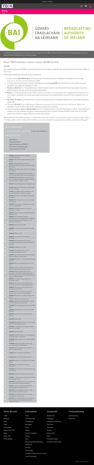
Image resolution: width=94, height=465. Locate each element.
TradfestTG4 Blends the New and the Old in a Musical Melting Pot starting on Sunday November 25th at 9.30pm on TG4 (22, 178)
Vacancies (50, 427)
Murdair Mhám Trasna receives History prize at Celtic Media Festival (22, 323)
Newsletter (28, 424)
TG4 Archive (7, 427)
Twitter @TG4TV (14, 142)
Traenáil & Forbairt (52, 439)
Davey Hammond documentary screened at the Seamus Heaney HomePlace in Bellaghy (21, 242)
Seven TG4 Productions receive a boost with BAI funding (20, 348)
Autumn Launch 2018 (17, 225)
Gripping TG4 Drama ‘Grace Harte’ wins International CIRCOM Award (21, 344)
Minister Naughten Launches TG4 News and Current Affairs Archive (20, 390)
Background (50, 416)
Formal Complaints (31, 456)
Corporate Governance (54, 421)
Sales (48, 436)
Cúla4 (5, 416)
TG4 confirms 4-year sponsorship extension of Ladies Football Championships (21, 284)
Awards (27, 430)
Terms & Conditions (31, 433)
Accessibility (29, 450)
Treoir (27, 416)
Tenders (49, 430)
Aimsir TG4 (7, 436)
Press (27, 427)
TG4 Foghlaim (8, 439)
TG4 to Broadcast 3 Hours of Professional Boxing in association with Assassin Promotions (22, 165)
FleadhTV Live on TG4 (17, 247)
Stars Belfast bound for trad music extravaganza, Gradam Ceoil (20, 395)
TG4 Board (50, 419)
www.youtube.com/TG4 (17, 149)
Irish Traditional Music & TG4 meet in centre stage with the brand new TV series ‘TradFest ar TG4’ (21, 399)
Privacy (27, 436)
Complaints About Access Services (36, 453)
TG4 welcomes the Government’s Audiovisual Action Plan (20, 288)
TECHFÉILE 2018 (16, 331)
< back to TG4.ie (47, 2)
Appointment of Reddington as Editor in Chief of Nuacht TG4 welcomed (21, 302)
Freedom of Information (54, 442)
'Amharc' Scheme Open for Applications (22, 184)
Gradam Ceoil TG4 (9, 430)
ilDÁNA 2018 (15, 319)
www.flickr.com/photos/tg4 (18, 147)
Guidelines (72, 419)
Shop (26, 439)
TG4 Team (50, 424)
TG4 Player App (30, 419)
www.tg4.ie (13, 140)
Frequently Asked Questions (34, 442)
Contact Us (28, 445)
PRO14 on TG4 (15, 233)
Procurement (51, 433)
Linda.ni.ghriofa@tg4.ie (39, 131)
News (5, 433)
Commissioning (73, 416)
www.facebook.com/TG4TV (18, 144)
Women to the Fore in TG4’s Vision (21, 374)
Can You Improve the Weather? (19, 353)
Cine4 (5, 424)
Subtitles (28, 448)
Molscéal (6, 419)
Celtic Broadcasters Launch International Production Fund (19, 251)
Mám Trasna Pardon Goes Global (20, 357)
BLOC (5, 421)
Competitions (29, 421)
